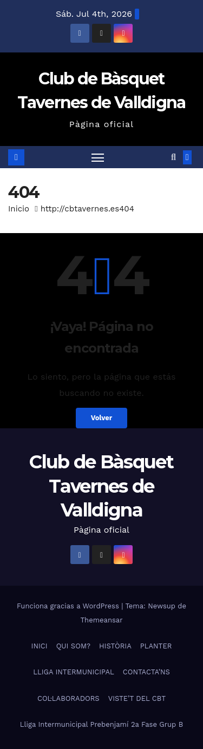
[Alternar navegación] (98, 157)
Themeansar (102, 620)
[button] (173, 157)
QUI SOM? (73, 646)
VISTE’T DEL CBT (137, 698)
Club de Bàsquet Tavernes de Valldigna (101, 485)
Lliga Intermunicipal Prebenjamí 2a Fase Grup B (101, 724)
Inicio (18, 209)
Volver (102, 418)
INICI (39, 646)
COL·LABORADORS (68, 698)
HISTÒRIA (115, 646)
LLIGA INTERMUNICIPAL (73, 672)
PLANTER (156, 646)
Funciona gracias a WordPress (69, 606)
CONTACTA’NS (146, 672)
